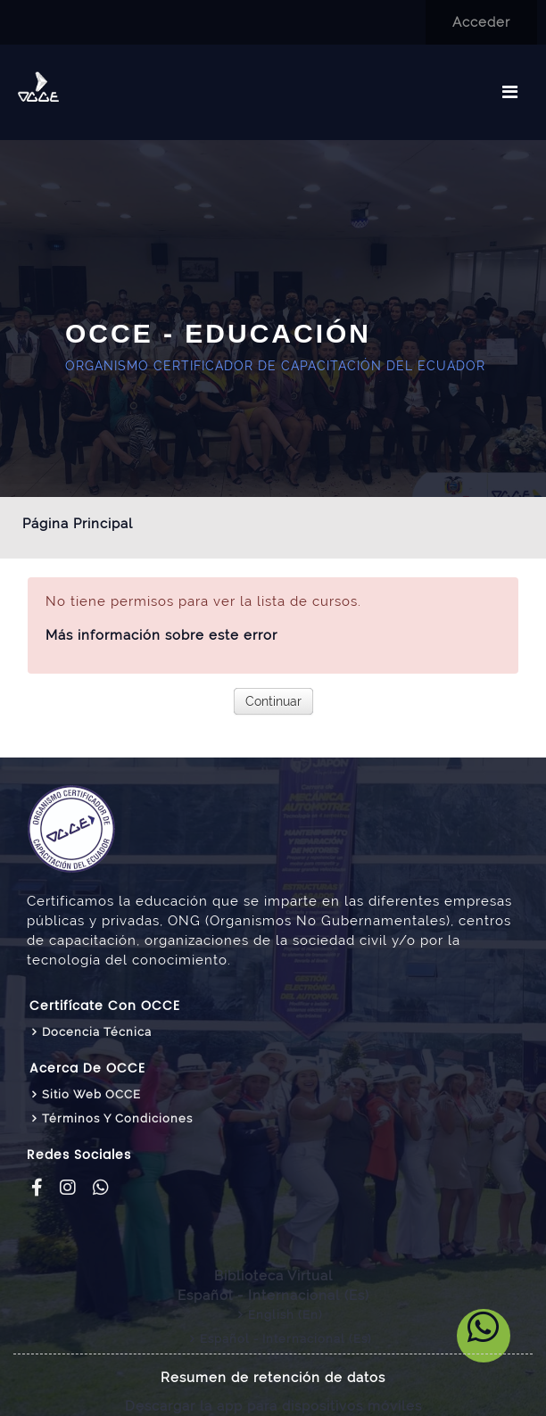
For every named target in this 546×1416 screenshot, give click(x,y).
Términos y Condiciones (117, 1118)
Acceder (481, 22)
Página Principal (77, 524)
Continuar (273, 701)
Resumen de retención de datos (273, 1378)
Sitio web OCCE (91, 1094)
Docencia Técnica (97, 1032)
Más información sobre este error (161, 635)
